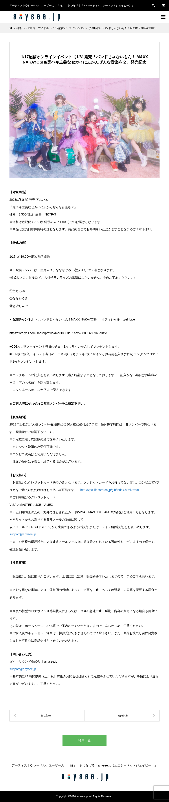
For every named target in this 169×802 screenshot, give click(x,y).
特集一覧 (84, 740)
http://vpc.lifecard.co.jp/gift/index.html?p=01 (110, 490)
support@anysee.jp (22, 534)
